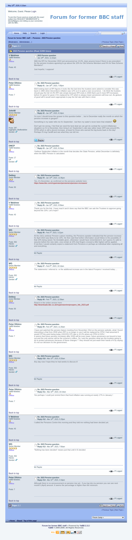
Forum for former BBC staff (19, 38)
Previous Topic (107, 42)
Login (33, 11)
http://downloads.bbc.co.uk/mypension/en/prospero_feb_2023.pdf (61, 305)
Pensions (36, 38)
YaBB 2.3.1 (84, 526)
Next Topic (119, 42)
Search (33, 33)
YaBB (50, 528)
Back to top (14, 79)
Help (24, 33)
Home (16, 33)
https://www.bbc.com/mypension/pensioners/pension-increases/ (60, 183)
